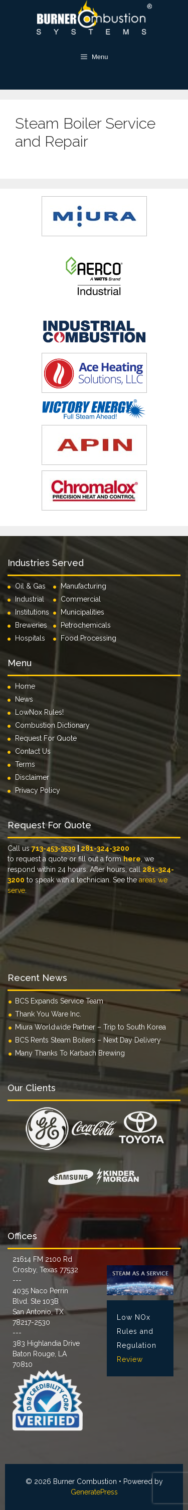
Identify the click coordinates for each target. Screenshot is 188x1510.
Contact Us (33, 751)
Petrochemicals (86, 625)
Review (130, 1359)
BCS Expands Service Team (59, 1001)
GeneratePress (94, 1492)
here (132, 859)
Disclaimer (32, 777)
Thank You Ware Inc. (48, 1014)
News (24, 699)
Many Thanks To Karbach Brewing (70, 1053)
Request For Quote (46, 738)
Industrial (29, 599)
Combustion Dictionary (52, 725)
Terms (25, 764)
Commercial (81, 599)
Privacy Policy (37, 790)
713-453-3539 (54, 848)
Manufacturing (83, 586)
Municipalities (82, 612)
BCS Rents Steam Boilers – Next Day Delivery (88, 1040)
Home (25, 686)
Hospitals (30, 638)
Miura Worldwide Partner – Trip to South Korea (90, 1027)
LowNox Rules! (39, 712)
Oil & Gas (30, 586)
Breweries (31, 625)
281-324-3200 (105, 848)
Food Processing (88, 638)
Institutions (34, 612)
